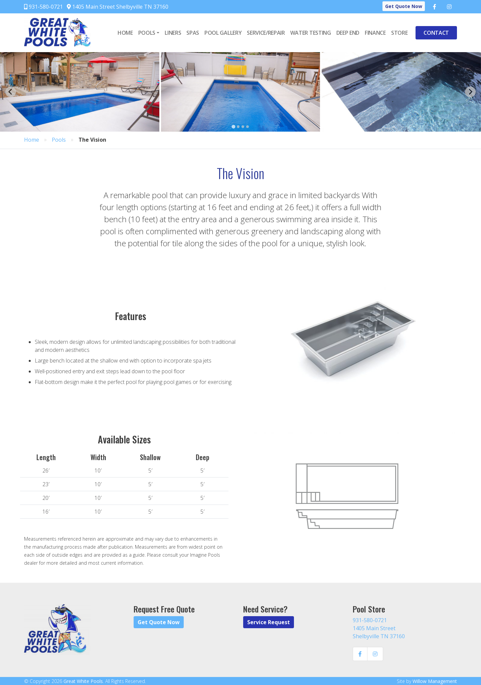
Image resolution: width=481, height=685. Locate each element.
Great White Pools (83, 681)
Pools (146, 32)
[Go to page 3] (243, 126)
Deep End (347, 32)
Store (399, 32)
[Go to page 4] (247, 126)
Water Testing (310, 32)
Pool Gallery (223, 32)
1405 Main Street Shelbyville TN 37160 (117, 6)
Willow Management (435, 681)
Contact (436, 32)
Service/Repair (266, 32)
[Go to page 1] (233, 126)
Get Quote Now (403, 6)
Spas (192, 32)
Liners (173, 32)
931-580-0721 (43, 6)
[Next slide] (470, 92)
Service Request (268, 622)
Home (125, 32)
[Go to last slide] (10, 92)
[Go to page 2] (238, 126)
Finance (375, 32)
